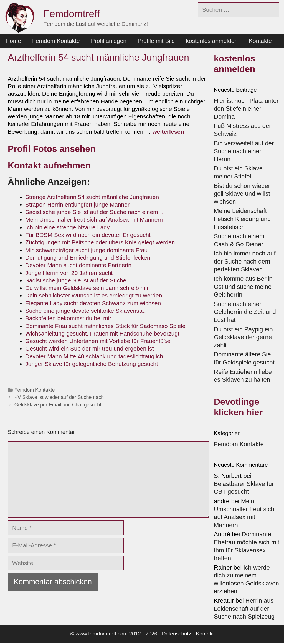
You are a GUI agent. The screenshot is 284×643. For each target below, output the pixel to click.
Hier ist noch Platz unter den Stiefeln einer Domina (246, 108)
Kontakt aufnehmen (49, 165)
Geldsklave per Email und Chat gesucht (57, 405)
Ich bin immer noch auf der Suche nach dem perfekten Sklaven (245, 261)
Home (13, 41)
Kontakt (205, 634)
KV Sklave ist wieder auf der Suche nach (59, 397)
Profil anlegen (108, 41)
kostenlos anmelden (212, 41)
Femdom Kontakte (56, 41)
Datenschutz (176, 634)
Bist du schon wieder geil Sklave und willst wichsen (242, 193)
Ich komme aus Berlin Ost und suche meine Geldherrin (243, 286)
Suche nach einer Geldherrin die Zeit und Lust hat (245, 312)
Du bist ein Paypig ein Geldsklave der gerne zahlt (243, 337)
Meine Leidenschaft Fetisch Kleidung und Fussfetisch (242, 218)
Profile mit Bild (156, 41)
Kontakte (260, 41)
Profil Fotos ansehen (53, 149)
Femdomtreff (72, 13)
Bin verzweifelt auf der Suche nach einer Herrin (244, 151)
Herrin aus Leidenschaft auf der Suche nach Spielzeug (244, 608)
